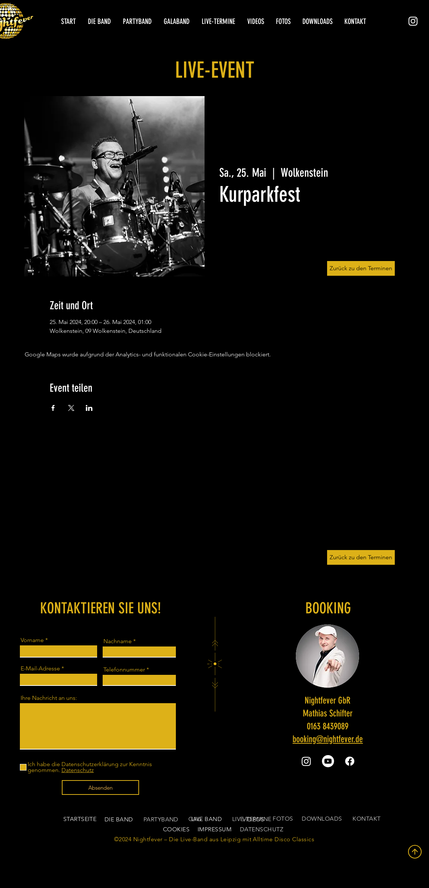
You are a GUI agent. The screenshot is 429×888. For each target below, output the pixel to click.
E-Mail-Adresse (40, 669)
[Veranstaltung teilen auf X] (71, 408)
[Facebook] (350, 761)
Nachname (117, 641)
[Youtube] (328, 761)
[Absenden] (100, 787)
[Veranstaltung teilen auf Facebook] (53, 408)
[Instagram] (413, 21)
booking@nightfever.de (327, 739)
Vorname (32, 640)
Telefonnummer (124, 670)
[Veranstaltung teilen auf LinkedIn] (89, 408)
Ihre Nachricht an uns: (49, 698)
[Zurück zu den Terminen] (361, 557)
